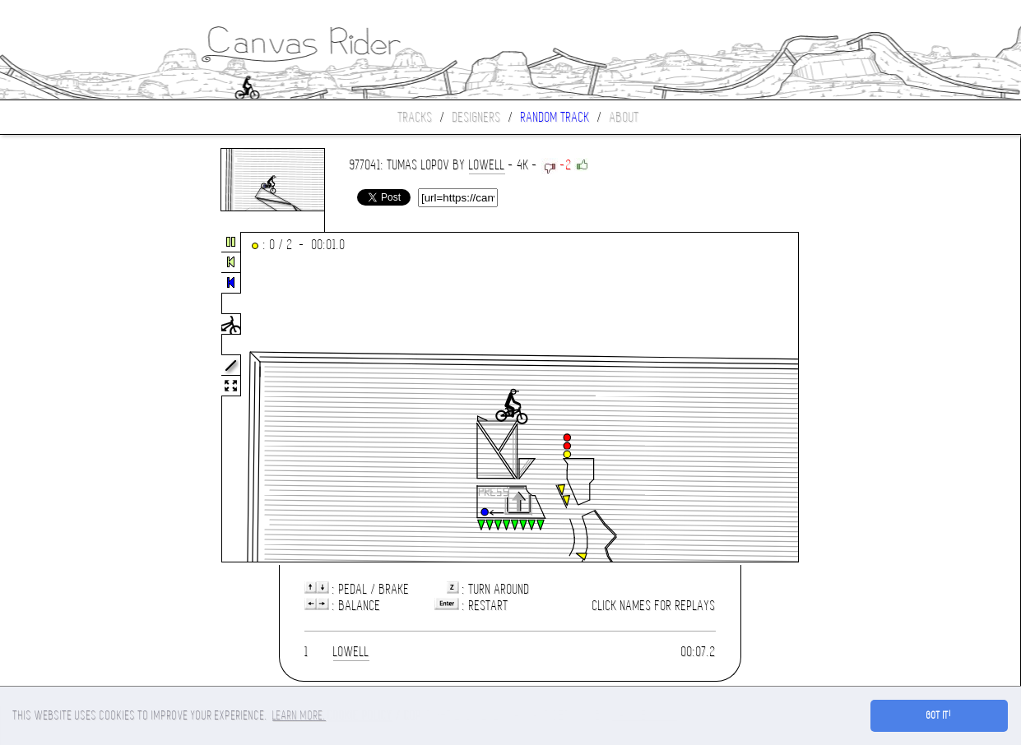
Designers (476, 117)
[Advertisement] (69, 398)
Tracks (415, 117)
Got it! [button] (939, 715)
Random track (555, 117)
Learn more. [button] (299, 715)
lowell (487, 165)
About (624, 117)
